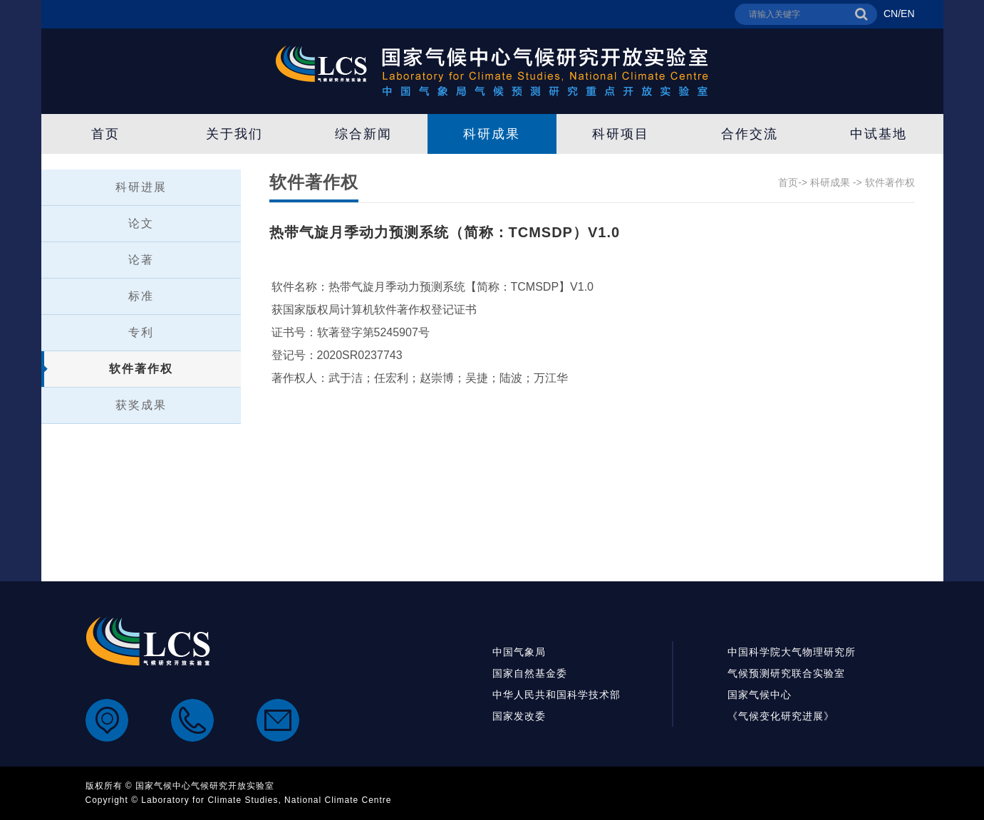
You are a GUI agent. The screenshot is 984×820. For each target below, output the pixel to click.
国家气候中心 (759, 694)
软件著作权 (141, 369)
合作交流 (749, 134)
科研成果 (491, 134)
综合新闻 (363, 134)
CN (891, 13)
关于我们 (234, 134)
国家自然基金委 (529, 673)
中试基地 (878, 134)
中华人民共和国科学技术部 (556, 694)
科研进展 (141, 187)
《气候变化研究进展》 (780, 716)
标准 (141, 296)
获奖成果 (141, 405)
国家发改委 (519, 716)
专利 (141, 332)
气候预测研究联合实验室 (786, 673)
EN (907, 13)
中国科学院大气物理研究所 (791, 652)
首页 (105, 134)
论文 (141, 223)
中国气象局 (519, 652)
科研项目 (620, 134)
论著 (141, 260)
